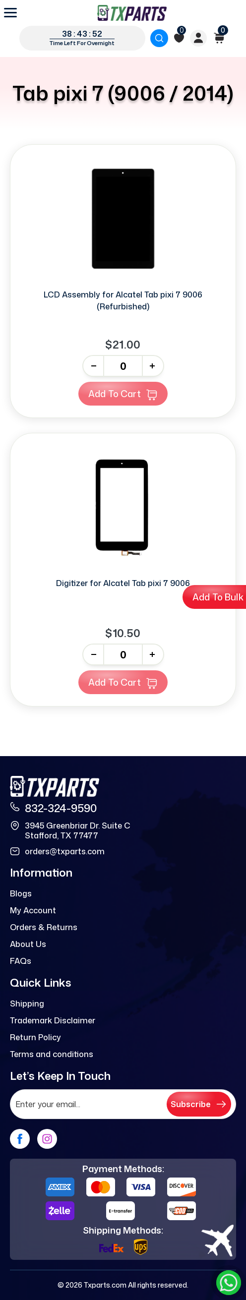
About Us (28, 944)
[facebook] (20, 1139)
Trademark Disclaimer (52, 1020)
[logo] (132, 13)
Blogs (21, 893)
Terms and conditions (51, 1054)
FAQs (20, 961)
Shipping (27, 1003)
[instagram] (47, 1139)
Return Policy (35, 1037)
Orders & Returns (43, 927)
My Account (33, 910)
